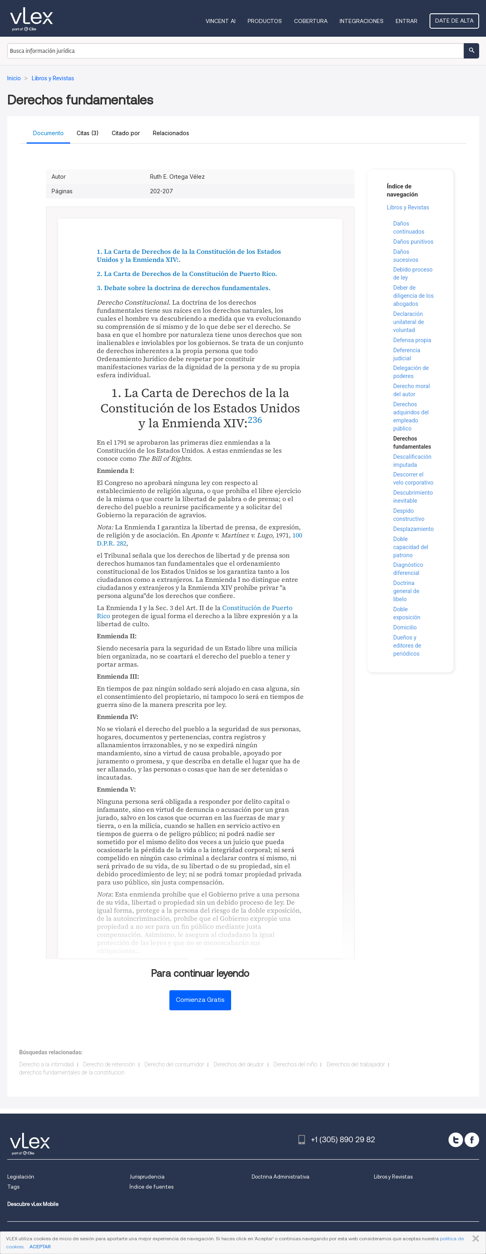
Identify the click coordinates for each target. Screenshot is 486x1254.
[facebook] (472, 1140)
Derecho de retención (109, 1064)
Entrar (406, 21)
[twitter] (455, 1140)
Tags (13, 1187)
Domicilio (405, 627)
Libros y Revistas (408, 207)
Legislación (20, 1177)
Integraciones (362, 21)
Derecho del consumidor (174, 1064)
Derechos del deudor (239, 1064)
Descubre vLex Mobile (32, 1204)
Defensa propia (412, 340)
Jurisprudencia (147, 1177)
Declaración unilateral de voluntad (408, 322)
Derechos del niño (295, 1064)
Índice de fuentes (151, 1187)
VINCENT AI (221, 21)
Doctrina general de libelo (406, 591)
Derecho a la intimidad (46, 1064)
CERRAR (474, 1239)
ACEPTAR (39, 1246)
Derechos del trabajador (356, 1064)
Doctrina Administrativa (280, 1177)
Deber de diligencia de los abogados (413, 295)
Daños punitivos (413, 241)
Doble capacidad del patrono (410, 547)
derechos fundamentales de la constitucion (72, 1072)
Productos (265, 21)
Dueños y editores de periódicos (407, 645)
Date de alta (454, 20)
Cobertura (310, 21)
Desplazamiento (413, 529)
